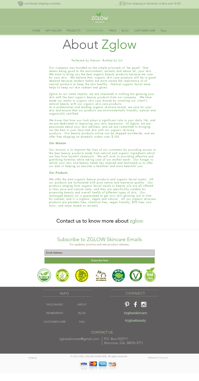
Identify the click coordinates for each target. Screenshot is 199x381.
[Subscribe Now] (100, 260)
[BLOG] (82, 313)
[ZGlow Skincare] (143, 304)
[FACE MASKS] (55, 304)
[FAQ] (82, 321)
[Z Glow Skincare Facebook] (135, 304)
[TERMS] (40, 358)
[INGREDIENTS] (55, 313)
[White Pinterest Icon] (127, 304)
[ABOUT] (82, 304)
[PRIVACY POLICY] (160, 357)
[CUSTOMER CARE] (55, 321)
